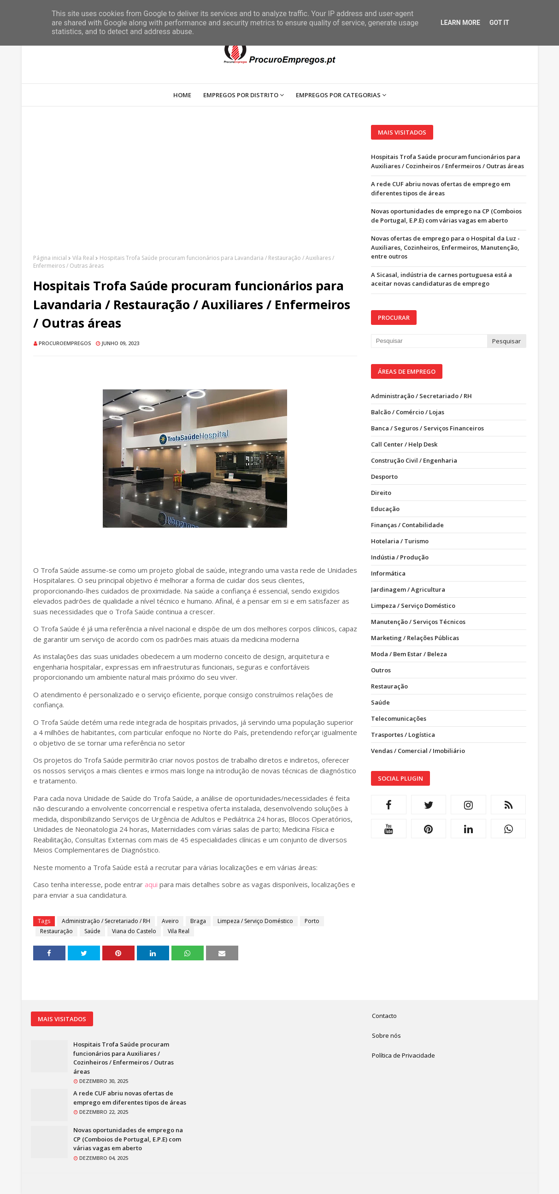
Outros (381, 670)
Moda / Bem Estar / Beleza (409, 654)
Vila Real (83, 258)
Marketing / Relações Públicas (415, 638)
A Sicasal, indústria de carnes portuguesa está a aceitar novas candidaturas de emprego (441, 279)
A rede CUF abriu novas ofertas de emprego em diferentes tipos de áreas (440, 188)
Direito (381, 492)
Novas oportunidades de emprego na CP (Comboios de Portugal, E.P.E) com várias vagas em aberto (446, 215)
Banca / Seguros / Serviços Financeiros (427, 428)
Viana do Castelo (134, 931)
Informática (388, 573)
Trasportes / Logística (403, 734)
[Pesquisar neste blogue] (429, 341)
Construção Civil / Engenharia (414, 460)
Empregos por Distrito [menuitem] (240, 95)
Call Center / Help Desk (404, 444)
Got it (499, 22)
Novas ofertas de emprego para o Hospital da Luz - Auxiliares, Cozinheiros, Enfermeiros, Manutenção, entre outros (445, 247)
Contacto (384, 1016)
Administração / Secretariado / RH (106, 921)
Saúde (92, 931)
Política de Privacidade (403, 1055)
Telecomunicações (398, 718)
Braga (198, 921)
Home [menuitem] (182, 95)
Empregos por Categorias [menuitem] (338, 95)
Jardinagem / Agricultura (408, 589)
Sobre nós (386, 1035)
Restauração (56, 931)
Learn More (460, 22)
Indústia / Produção (400, 557)
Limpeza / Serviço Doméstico (255, 921)
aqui (151, 884)
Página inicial (50, 258)
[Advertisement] (195, 189)
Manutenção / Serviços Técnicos (418, 622)
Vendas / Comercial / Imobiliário (418, 751)
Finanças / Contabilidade (407, 525)
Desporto (384, 476)
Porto (312, 921)
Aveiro (170, 921)
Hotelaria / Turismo (400, 541)
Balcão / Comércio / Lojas (407, 412)
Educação (385, 509)
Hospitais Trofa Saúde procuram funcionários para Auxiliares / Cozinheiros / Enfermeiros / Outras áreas (447, 161)
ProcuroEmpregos (65, 343)
